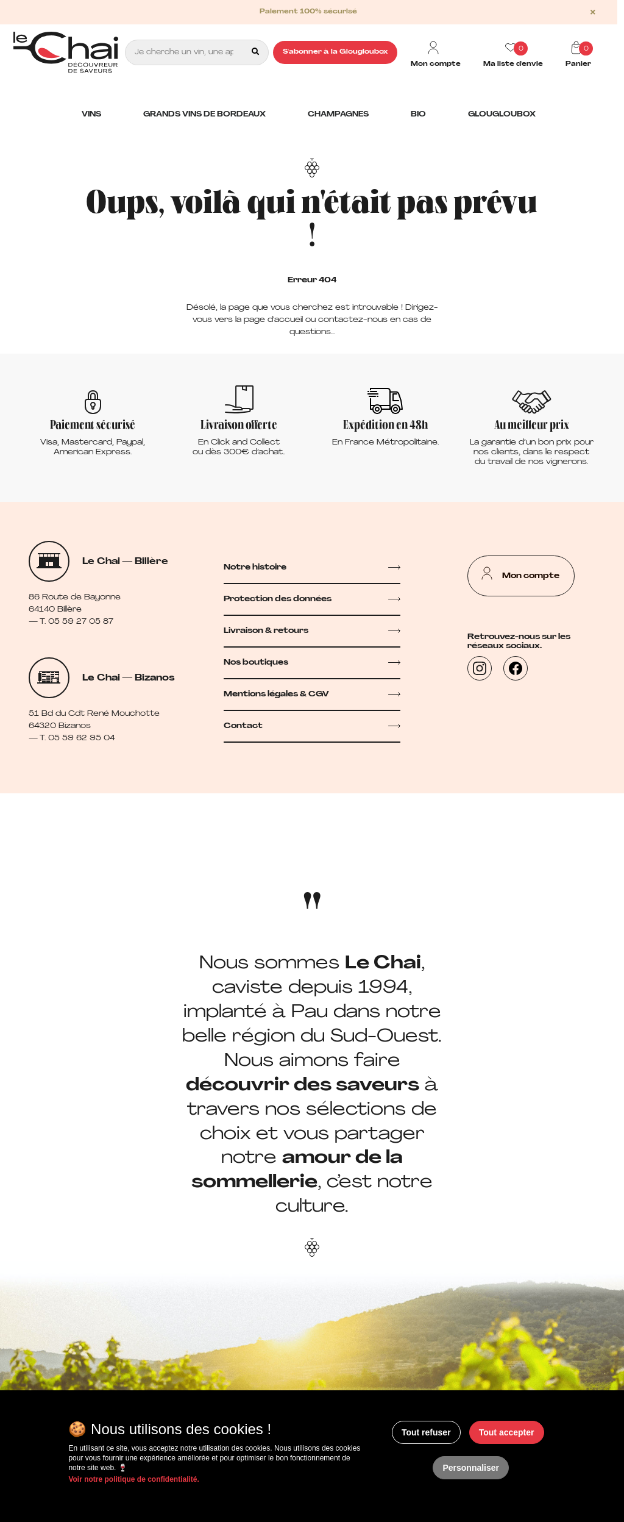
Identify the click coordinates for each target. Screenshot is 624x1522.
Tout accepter (506, 1432)
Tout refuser (426, 1432)
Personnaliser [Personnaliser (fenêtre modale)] (470, 1468)
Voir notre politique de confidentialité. (133, 1479)
